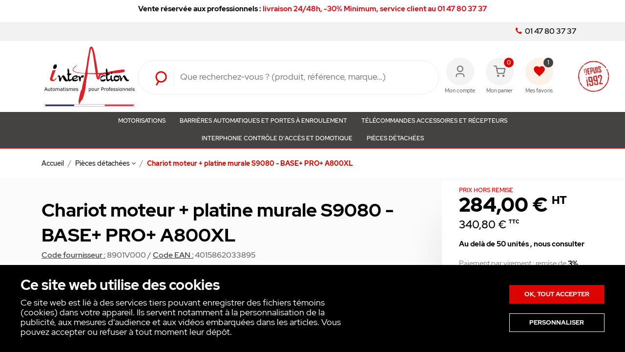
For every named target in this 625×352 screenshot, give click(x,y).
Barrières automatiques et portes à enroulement (263, 121)
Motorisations (142, 121)
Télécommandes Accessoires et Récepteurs (434, 121)
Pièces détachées (395, 138)
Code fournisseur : (73, 255)
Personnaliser (556, 322)
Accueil (53, 163)
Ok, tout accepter (556, 294)
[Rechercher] (302, 77)
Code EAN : (173, 255)
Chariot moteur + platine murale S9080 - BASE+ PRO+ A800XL (250, 163)
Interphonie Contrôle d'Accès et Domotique (277, 138)
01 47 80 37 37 (546, 31)
